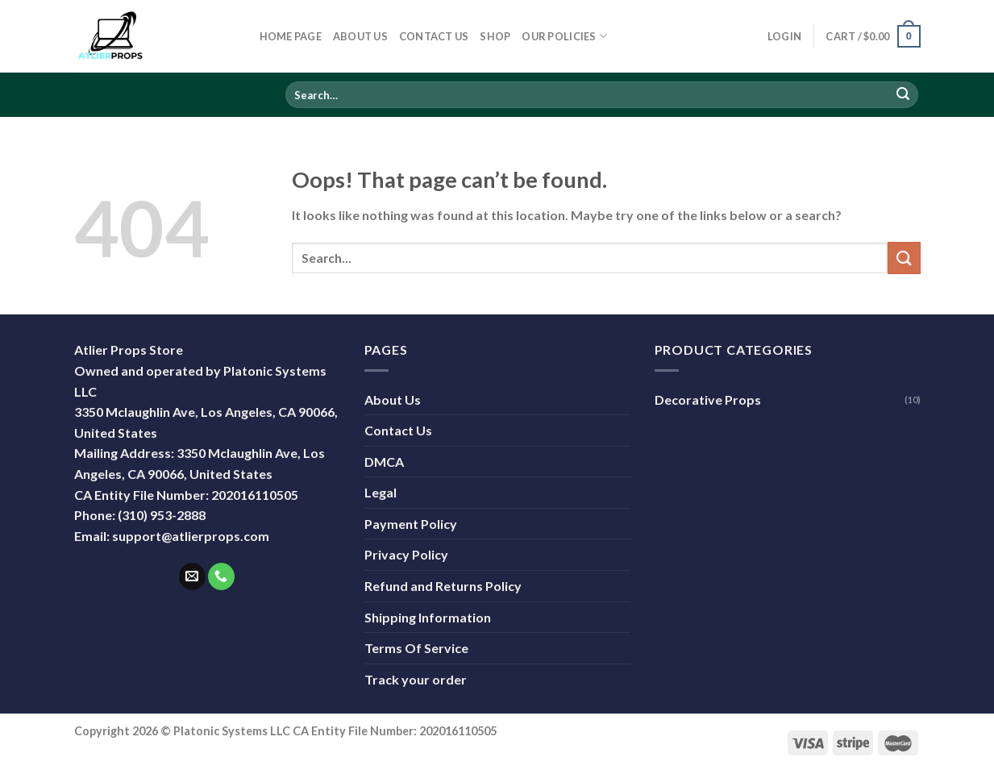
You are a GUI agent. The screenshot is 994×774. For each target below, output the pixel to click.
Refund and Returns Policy (443, 585)
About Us (360, 36)
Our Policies (564, 36)
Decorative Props (708, 399)
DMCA (384, 461)
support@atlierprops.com (190, 535)
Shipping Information (427, 617)
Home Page (291, 36)
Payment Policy (410, 523)
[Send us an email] (192, 576)
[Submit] (903, 95)
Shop (495, 36)
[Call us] (221, 576)
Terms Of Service (416, 647)
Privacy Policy (406, 554)
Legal (380, 492)
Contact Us (434, 36)
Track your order (415, 679)
